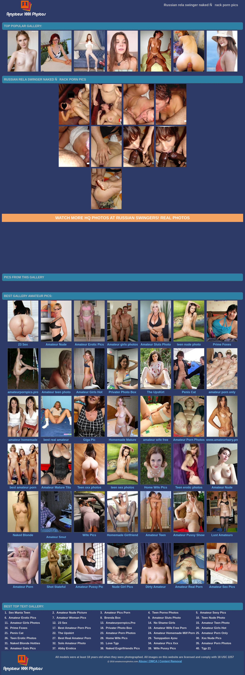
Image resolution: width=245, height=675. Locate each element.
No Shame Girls (164, 622)
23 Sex (62, 622)
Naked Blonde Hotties (25, 643)
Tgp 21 (206, 648)
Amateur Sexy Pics (213, 612)
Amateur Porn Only (214, 633)
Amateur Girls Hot (213, 628)
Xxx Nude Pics (211, 638)
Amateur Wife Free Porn (170, 628)
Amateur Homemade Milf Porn (174, 633)
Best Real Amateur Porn (74, 638)
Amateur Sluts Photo (166, 617)
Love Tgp (112, 643)
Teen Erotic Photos (23, 638)
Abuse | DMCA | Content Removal (160, 661)
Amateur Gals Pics (23, 648)
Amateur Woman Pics (71, 617)
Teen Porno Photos (165, 612)
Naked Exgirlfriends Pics (123, 648)
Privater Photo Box (119, 628)
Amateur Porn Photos (121, 633)
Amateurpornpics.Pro (120, 622)
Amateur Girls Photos (25, 622)
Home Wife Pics (116, 638)
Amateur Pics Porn (117, 612)
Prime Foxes (18, 628)
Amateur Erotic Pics (22, 617)
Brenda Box (112, 617)
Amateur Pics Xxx (166, 643)
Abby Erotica (67, 648)
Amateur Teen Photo (215, 622)
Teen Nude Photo (213, 617)
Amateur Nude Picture (71, 612)
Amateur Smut (56, 537)
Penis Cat (16, 633)
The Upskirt (66, 633)
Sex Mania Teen (19, 612)
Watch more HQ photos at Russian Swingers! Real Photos (122, 217)
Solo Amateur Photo (72, 643)
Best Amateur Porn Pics (74, 628)
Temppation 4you (165, 638)
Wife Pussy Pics (165, 648)
